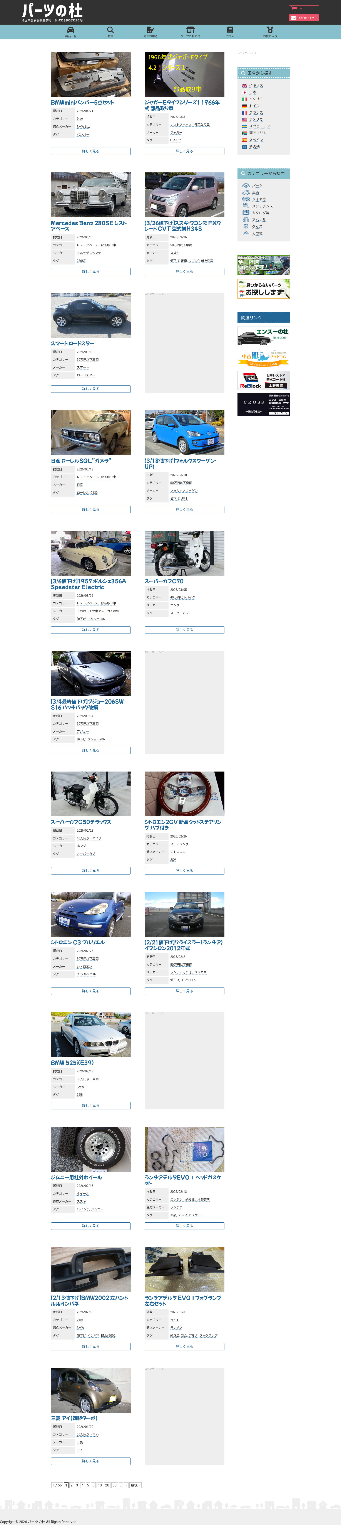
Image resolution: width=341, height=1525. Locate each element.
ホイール (83, 1194)
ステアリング (179, 844)
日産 (80, 485)
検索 (110, 32)
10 (100, 1485)
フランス (256, 113)
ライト (174, 1320)
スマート (83, 367)
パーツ (257, 186)
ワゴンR (194, 261)
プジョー (83, 731)
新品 (173, 1215)
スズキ (174, 253)
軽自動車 (207, 261)
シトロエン (178, 852)
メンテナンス (262, 206)
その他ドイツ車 (87, 611)
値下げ (174, 261)
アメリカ (104, 611)
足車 (184, 261)
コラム (230, 32)
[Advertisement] (184, 340)
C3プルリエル (86, 974)
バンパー (83, 134)
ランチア (176, 972)
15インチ (83, 1209)
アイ (80, 1450)
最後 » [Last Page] (135, 1485)
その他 (114, 611)
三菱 (80, 1442)
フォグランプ (208, 1336)
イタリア (256, 99)
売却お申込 (150, 32)
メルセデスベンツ (89, 253)
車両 (255, 192)
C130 (94, 493)
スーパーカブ (179, 613)
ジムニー (97, 1209)
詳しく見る (90, 151)
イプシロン (188, 980)
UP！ (184, 498)
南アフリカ (258, 133)
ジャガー (176, 133)
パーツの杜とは (190, 32)
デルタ (182, 1215)
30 (115, 1485)
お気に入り (270, 32)
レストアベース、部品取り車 (190, 125)
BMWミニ (83, 127)
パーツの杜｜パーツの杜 (53, 12)
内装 (80, 1320)
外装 (80, 119)
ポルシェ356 (96, 619)
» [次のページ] (126, 1485)
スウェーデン (259, 126)
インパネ (93, 1336)
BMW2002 (108, 1336)
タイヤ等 (259, 199)
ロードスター (86, 375)
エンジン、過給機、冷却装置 (190, 1199)
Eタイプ (175, 140)
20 (107, 1485)
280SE (81, 261)
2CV (173, 860)
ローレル (83, 493)
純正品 (174, 1336)
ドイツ (254, 106)
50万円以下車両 (181, 245)
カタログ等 (260, 213)
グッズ (257, 226)
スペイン (256, 140)
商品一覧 (71, 32)
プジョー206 (96, 739)
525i (80, 1095)
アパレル (259, 220)
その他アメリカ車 (194, 972)
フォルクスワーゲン (184, 491)
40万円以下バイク (182, 597)
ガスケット (196, 1215)
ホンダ (174, 605)
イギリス (256, 85)
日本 (252, 92)
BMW (80, 1087)
